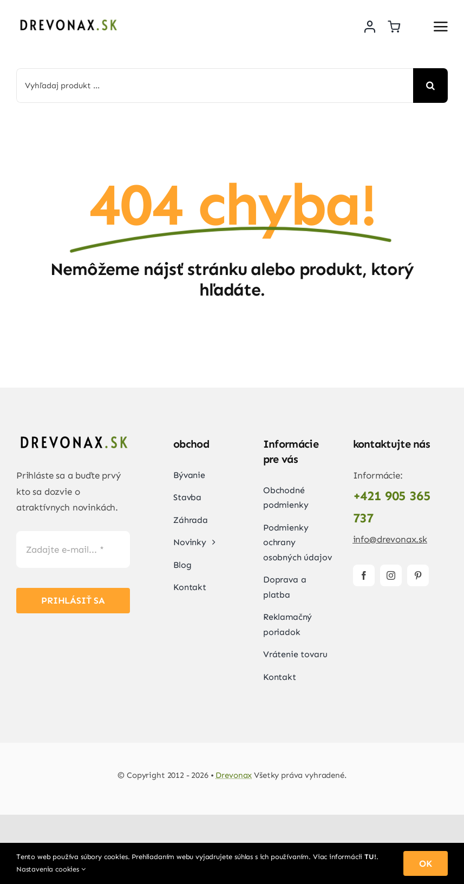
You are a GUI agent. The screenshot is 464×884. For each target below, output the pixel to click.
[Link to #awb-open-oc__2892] (441, 26)
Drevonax (233, 775)
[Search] (430, 85)
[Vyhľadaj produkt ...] (214, 85)
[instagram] (391, 575)
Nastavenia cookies (51, 869)
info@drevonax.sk (390, 539)
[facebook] (364, 575)
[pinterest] (418, 575)
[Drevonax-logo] (67, 19)
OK (425, 863)
